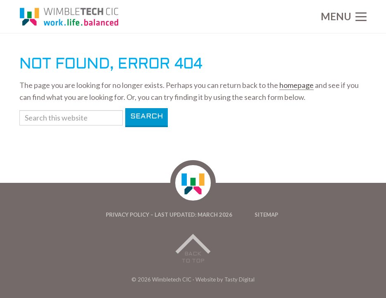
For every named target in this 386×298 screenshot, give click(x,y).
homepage (296, 85)
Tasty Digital (239, 279)
